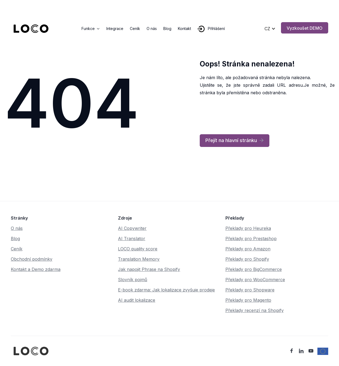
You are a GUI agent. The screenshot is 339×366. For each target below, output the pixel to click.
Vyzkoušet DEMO (305, 28)
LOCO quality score (137, 248)
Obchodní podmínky (31, 259)
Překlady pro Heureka (248, 228)
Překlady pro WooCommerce (255, 279)
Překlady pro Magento (248, 300)
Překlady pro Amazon (247, 248)
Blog (167, 28)
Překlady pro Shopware (249, 290)
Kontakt (184, 28)
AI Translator (131, 238)
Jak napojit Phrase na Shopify (149, 269)
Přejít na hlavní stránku (234, 140)
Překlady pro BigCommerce (253, 269)
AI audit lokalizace (136, 300)
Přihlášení (216, 28)
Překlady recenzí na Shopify (254, 310)
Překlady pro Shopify (247, 259)
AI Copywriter (132, 228)
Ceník (135, 28)
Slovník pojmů (132, 279)
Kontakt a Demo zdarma (35, 269)
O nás (152, 28)
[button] (91, 28)
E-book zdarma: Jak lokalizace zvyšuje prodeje (166, 290)
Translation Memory (139, 259)
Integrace (114, 28)
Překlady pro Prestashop (251, 238)
